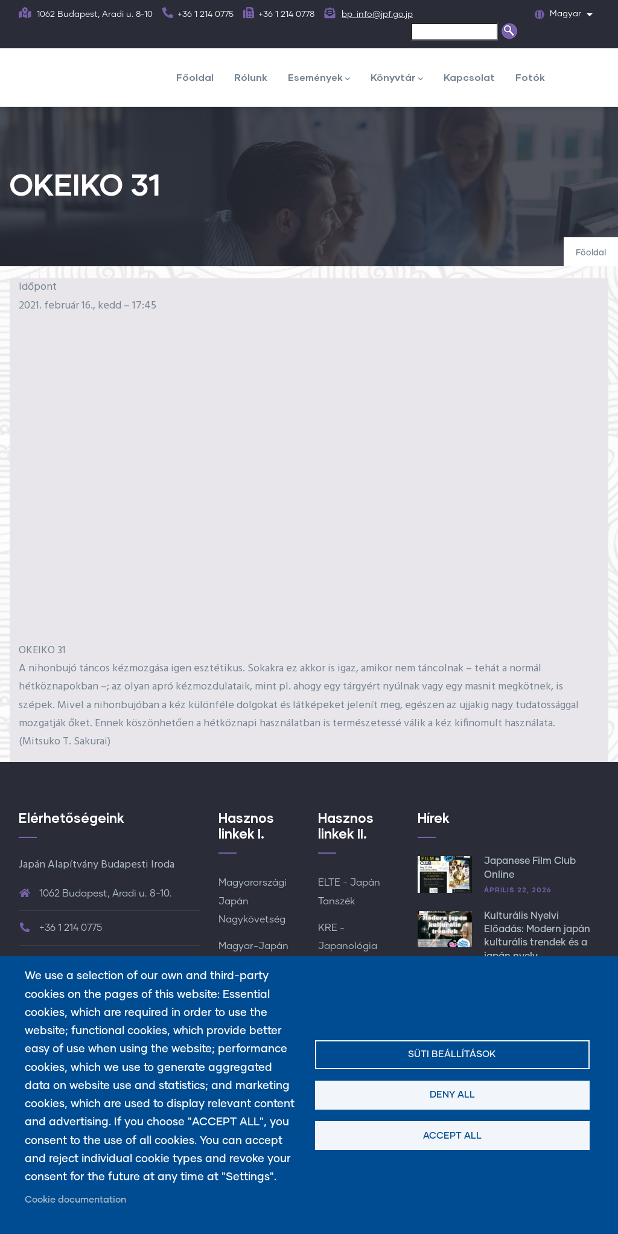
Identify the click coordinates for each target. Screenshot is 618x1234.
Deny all (452, 1094)
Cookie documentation (75, 1199)
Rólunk (250, 77)
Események (319, 78)
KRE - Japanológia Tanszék (347, 946)
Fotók (530, 77)
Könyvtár (397, 78)
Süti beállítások (452, 1054)
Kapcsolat (469, 77)
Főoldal (195, 77)
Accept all (452, 1135)
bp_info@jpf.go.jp (377, 14)
